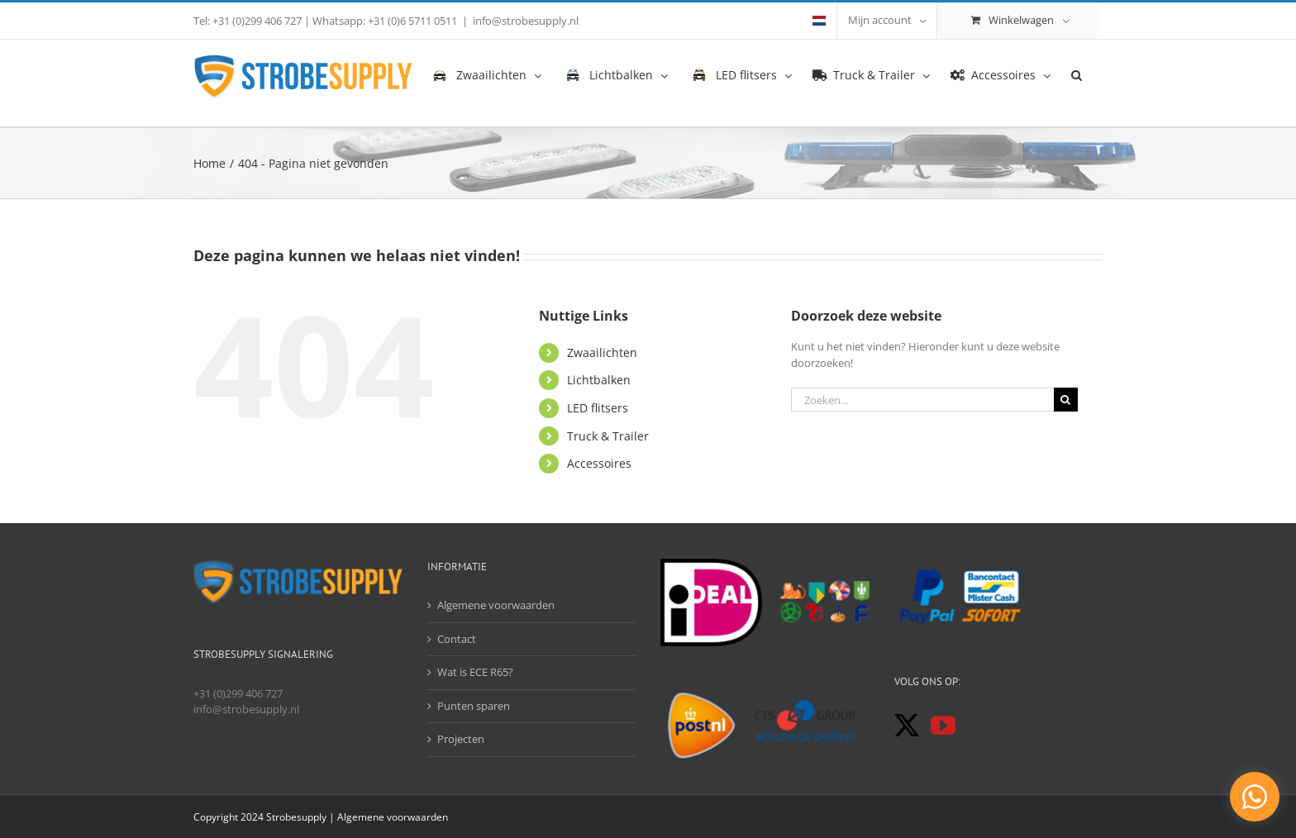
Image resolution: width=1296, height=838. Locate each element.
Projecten (460, 738)
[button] (1076, 74)
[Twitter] (906, 725)
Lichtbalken (599, 380)
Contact (456, 638)
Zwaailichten (602, 352)
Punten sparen (473, 705)
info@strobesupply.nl (526, 20)
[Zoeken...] (922, 400)
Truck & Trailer (608, 436)
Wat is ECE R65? (475, 671)
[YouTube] (943, 725)
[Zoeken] (1066, 400)
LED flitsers (597, 408)
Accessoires (599, 463)
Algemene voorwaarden (496, 605)
